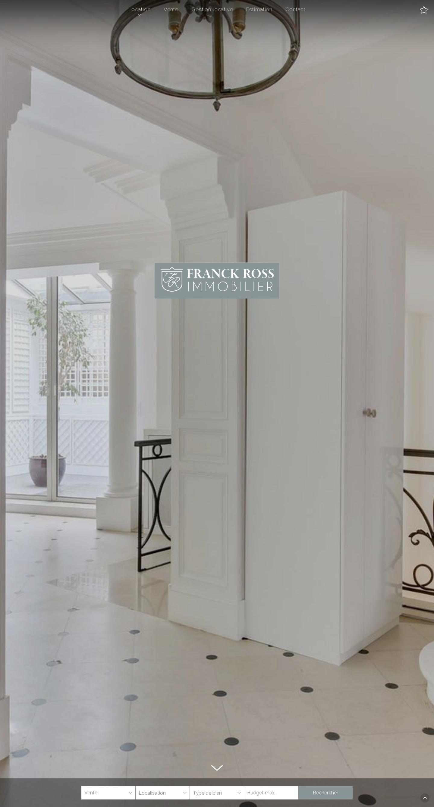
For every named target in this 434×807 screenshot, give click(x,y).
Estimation (259, 9)
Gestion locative (212, 9)
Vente (171, 9)
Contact (295, 9)
